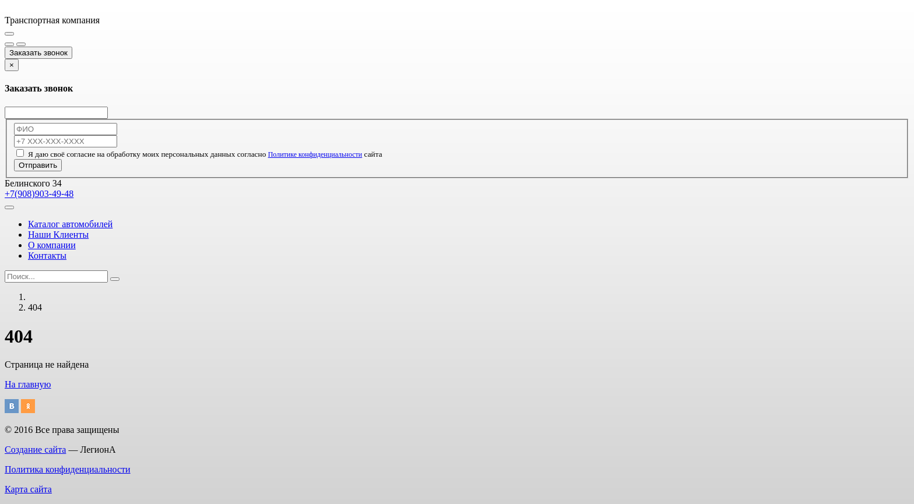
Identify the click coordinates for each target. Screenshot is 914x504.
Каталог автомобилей (70, 224)
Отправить (38, 165)
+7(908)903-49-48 (39, 194)
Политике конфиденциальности (315, 154)
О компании (52, 245)
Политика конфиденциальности (68, 469)
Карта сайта (28, 489)
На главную (28, 384)
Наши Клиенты (58, 234)
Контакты (47, 255)
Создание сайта (35, 449)
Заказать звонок (38, 52)
